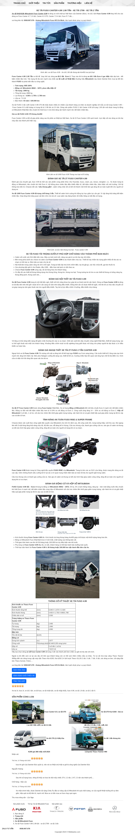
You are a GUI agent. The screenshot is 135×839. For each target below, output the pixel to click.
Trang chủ (19, 3)
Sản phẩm (59, 3)
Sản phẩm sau (57, 804)
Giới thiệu (34, 3)
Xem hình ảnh (19, 670)
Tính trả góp (19, 681)
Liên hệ (88, 3)
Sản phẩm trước (19, 804)
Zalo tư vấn (7, 828)
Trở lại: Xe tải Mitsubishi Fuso (38, 804)
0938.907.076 (25, 828)
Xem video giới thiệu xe (24, 675)
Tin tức (47, 3)
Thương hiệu (74, 3)
